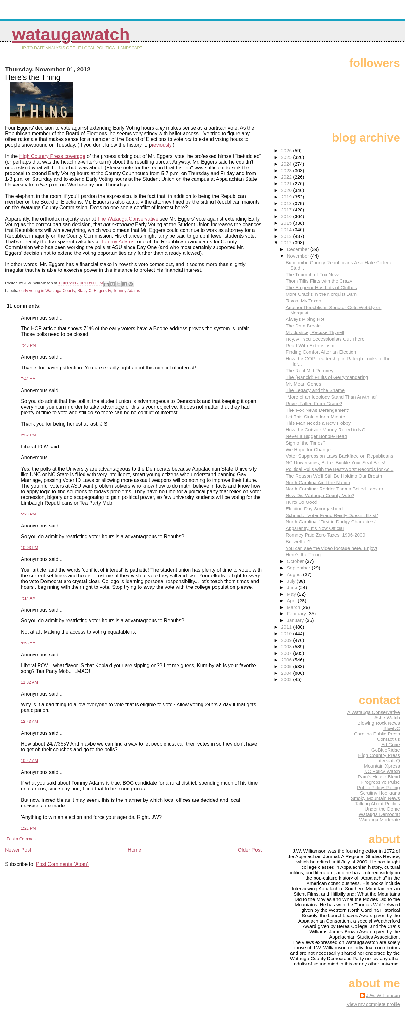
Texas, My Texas (303, 300)
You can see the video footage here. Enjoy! (331, 548)
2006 (287, 659)
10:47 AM (29, 760)
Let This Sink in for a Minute (315, 416)
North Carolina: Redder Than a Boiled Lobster (334, 488)
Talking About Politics (377, 803)
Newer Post (18, 850)
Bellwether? (298, 541)
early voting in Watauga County (47, 290)
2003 (287, 679)
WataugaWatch (71, 34)
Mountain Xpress (382, 766)
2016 (287, 216)
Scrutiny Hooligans (380, 792)
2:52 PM (28, 435)
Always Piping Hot (305, 319)
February (297, 613)
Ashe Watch (387, 717)
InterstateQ (388, 760)
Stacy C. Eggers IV (94, 290)
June (292, 587)
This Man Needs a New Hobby (318, 423)
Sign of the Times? (306, 443)
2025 (287, 157)
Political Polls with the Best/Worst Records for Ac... (340, 469)
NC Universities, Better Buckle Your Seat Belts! (336, 462)
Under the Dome (382, 809)
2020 (287, 190)
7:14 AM (28, 598)
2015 (287, 223)
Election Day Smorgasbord (314, 508)
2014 (287, 229)
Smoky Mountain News (375, 798)
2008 (287, 646)
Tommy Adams (117, 241)
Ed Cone (390, 744)
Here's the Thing (303, 554)
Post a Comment (22, 839)
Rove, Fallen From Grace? (314, 403)
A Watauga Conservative (373, 712)
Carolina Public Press (377, 733)
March (294, 607)
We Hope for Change (308, 449)
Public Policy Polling (378, 787)
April (292, 600)
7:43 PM (28, 345)
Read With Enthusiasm (310, 345)
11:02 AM (29, 682)
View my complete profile (373, 1004)
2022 (287, 177)
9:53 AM (28, 643)
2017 (287, 209)
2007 (287, 653)
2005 (287, 666)
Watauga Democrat (379, 814)
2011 (287, 627)
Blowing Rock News (379, 723)
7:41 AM (28, 378)
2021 (287, 183)
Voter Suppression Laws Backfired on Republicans (339, 456)
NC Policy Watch (382, 771)
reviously (161, 145)
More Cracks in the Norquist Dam (321, 294)
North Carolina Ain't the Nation (318, 482)
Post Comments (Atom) (62, 864)
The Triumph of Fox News (313, 274)
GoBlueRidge (385, 749)
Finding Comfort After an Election (321, 352)
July (291, 581)
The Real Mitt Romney (309, 370)
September (299, 567)
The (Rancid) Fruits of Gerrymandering (327, 377)
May (292, 594)
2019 (287, 196)
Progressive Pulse (380, 782)
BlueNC (391, 728)
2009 (287, 640)
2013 (287, 236)
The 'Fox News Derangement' (317, 410)
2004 (287, 673)
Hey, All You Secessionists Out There (325, 339)
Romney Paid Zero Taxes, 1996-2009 (325, 535)
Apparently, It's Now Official (315, 528)
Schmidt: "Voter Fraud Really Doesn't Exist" (332, 515)
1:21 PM (28, 828)
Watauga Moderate (379, 819)
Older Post (250, 850)
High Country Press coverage (52, 156)
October (296, 561)
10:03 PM (29, 547)
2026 (287, 150)
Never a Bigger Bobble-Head (316, 436)
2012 (287, 242)
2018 (287, 203)
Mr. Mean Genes (303, 384)
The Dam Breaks (304, 325)
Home (134, 850)
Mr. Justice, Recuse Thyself (315, 332)
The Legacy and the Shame (315, 390)
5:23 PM (28, 514)
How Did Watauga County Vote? (320, 495)
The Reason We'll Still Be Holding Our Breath (334, 475)
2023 (287, 170)
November (298, 256)
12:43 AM (29, 721)
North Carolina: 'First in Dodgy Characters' (331, 521)
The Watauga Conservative (127, 219)
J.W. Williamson (383, 995)
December (298, 249)
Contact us (388, 739)
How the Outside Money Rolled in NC (325, 429)
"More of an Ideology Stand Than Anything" (331, 396)
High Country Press (379, 755)
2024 (287, 164)
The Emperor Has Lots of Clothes (321, 287)
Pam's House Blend (379, 776)
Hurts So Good (301, 502)
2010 (287, 633)
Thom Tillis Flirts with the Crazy (319, 280)
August (295, 574)
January (296, 620)
